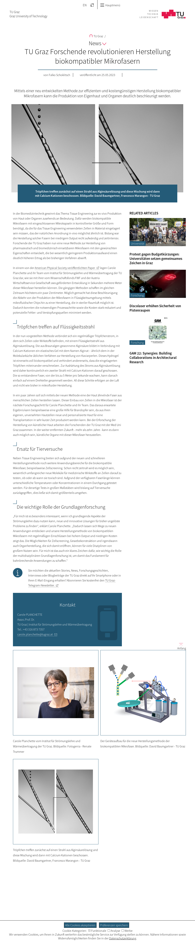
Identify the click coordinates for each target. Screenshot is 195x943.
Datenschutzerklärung (122, 938)
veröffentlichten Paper (65, 268)
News (97, 43)
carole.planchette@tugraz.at (35, 634)
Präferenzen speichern (114, 925)
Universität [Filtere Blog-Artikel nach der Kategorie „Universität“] (137, 243)
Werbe (127, 931)
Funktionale (97, 931)
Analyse (114, 931)
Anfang (180, 646)
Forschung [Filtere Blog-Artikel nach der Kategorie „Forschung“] (137, 295)
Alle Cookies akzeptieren (80, 925)
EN (85, 5)
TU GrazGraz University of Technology (28, 14)
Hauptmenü (110, 5)
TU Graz (96, 36)
